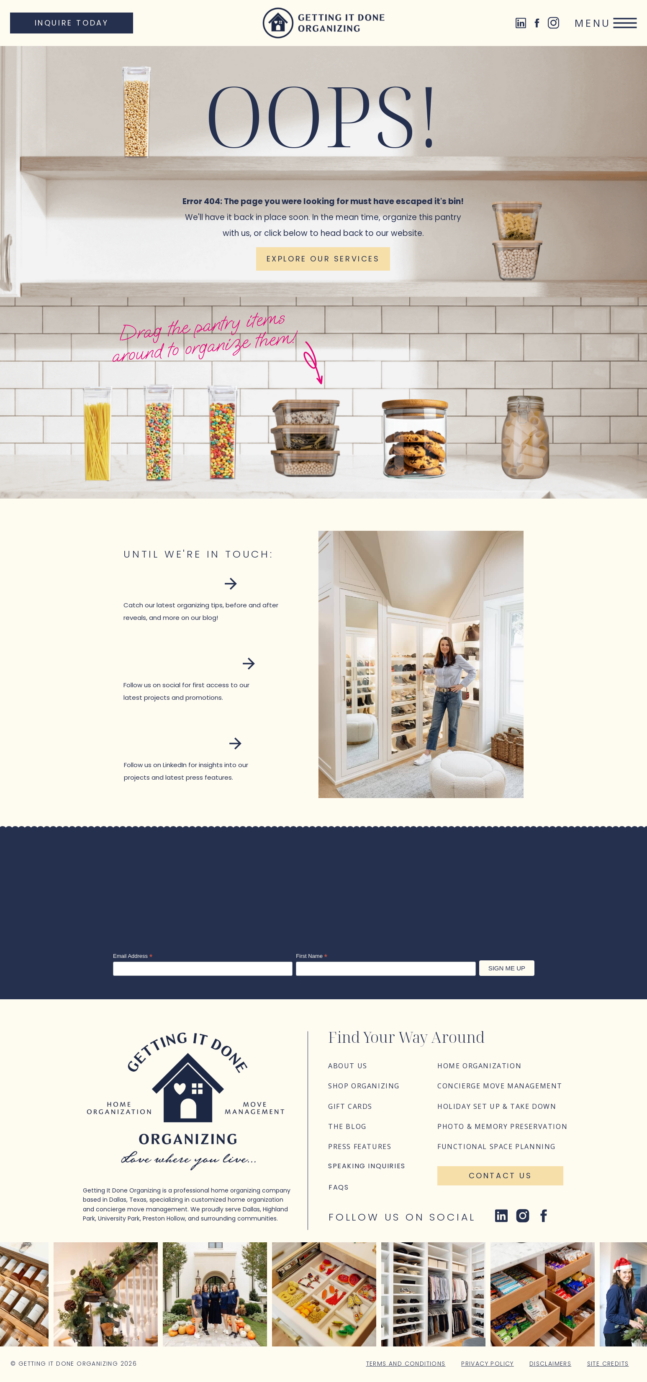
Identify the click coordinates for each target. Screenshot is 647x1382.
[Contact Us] (500, 1175)
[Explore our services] (323, 259)
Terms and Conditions (406, 1363)
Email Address (132, 956)
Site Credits (608, 1363)
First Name (311, 956)
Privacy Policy (487, 1363)
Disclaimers (550, 1363)
